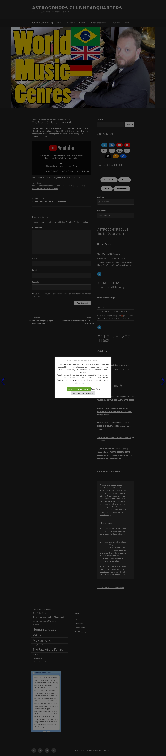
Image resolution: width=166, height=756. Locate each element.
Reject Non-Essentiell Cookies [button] (83, 393)
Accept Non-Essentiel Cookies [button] (78, 389)
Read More (95, 389)
